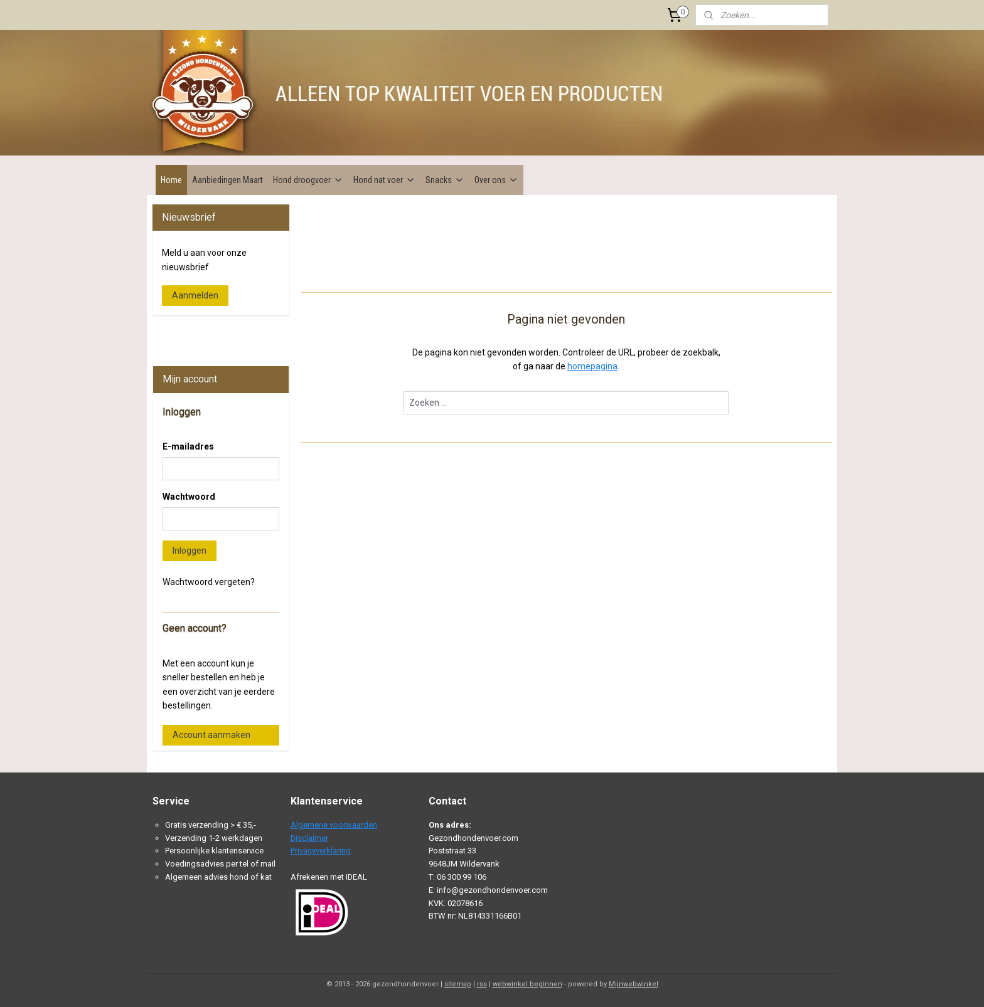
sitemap (457, 984)
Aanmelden (195, 295)
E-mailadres (188, 446)
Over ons (496, 180)
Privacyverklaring (321, 850)
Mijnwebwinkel (633, 984)
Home (171, 180)
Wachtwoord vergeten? (209, 582)
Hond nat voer (384, 180)
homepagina (592, 366)
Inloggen (189, 551)
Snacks (444, 180)
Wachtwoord (189, 497)
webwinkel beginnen (527, 984)
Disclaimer (309, 838)
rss (482, 984)
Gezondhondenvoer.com (206, 334)
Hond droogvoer (308, 180)
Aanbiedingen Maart (227, 180)
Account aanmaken (211, 735)
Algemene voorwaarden (334, 825)
